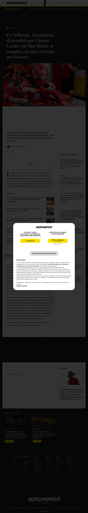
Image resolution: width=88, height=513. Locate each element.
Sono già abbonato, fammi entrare (44, 253)
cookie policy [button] (54, 266)
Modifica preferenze (21, 286)
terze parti (41, 267)
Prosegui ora (30, 241)
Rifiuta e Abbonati (57, 240)
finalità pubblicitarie (21, 272)
